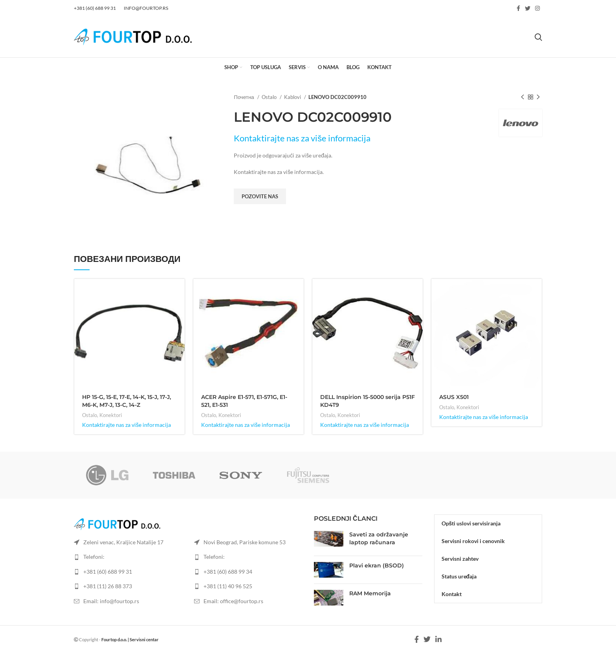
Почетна (244, 97)
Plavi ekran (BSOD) (376, 565)
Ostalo (270, 97)
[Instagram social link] (537, 8)
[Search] (538, 37)
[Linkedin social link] (438, 639)
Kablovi (293, 97)
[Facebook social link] (518, 8)
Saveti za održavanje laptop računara (378, 538)
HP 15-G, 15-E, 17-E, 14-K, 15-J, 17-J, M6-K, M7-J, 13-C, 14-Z (126, 400)
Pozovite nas (260, 196)
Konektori (110, 415)
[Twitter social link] (527, 8)
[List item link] (128, 571)
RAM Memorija (370, 593)
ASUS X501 (454, 397)
